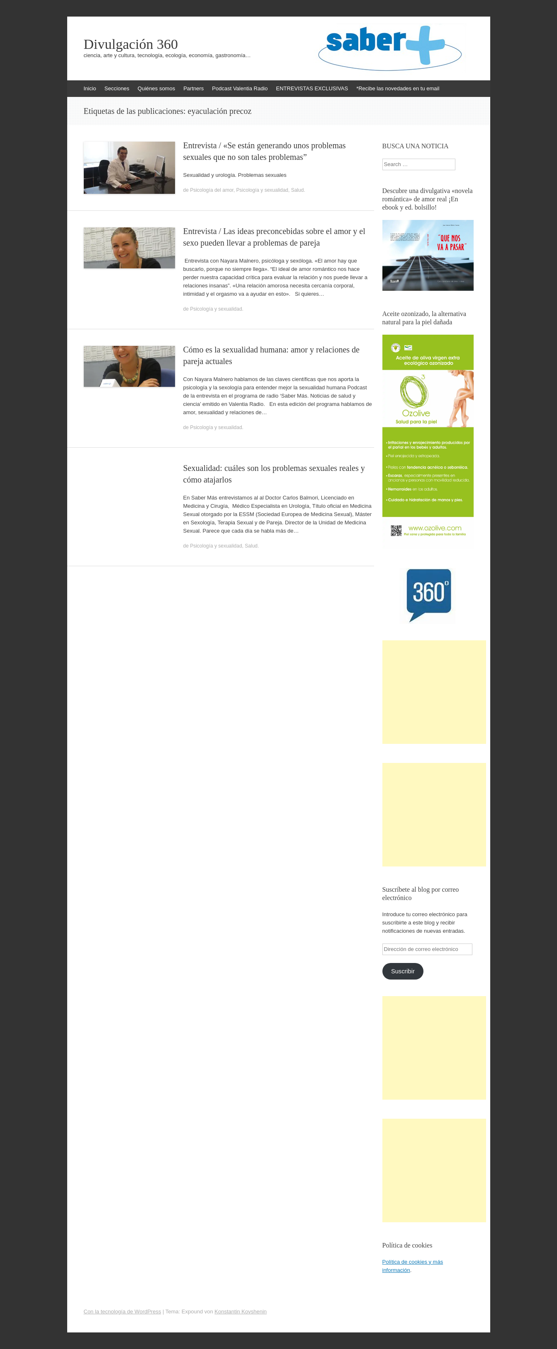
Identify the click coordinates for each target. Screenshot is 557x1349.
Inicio (90, 88)
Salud (297, 190)
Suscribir (403, 971)
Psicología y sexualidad (262, 190)
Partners (193, 88)
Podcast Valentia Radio (240, 88)
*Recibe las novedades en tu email (397, 88)
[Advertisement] (434, 692)
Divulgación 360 (131, 44)
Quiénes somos (156, 88)
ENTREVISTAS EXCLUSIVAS (312, 88)
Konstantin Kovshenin (240, 1311)
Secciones (117, 88)
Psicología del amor (212, 190)
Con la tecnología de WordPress (122, 1311)
